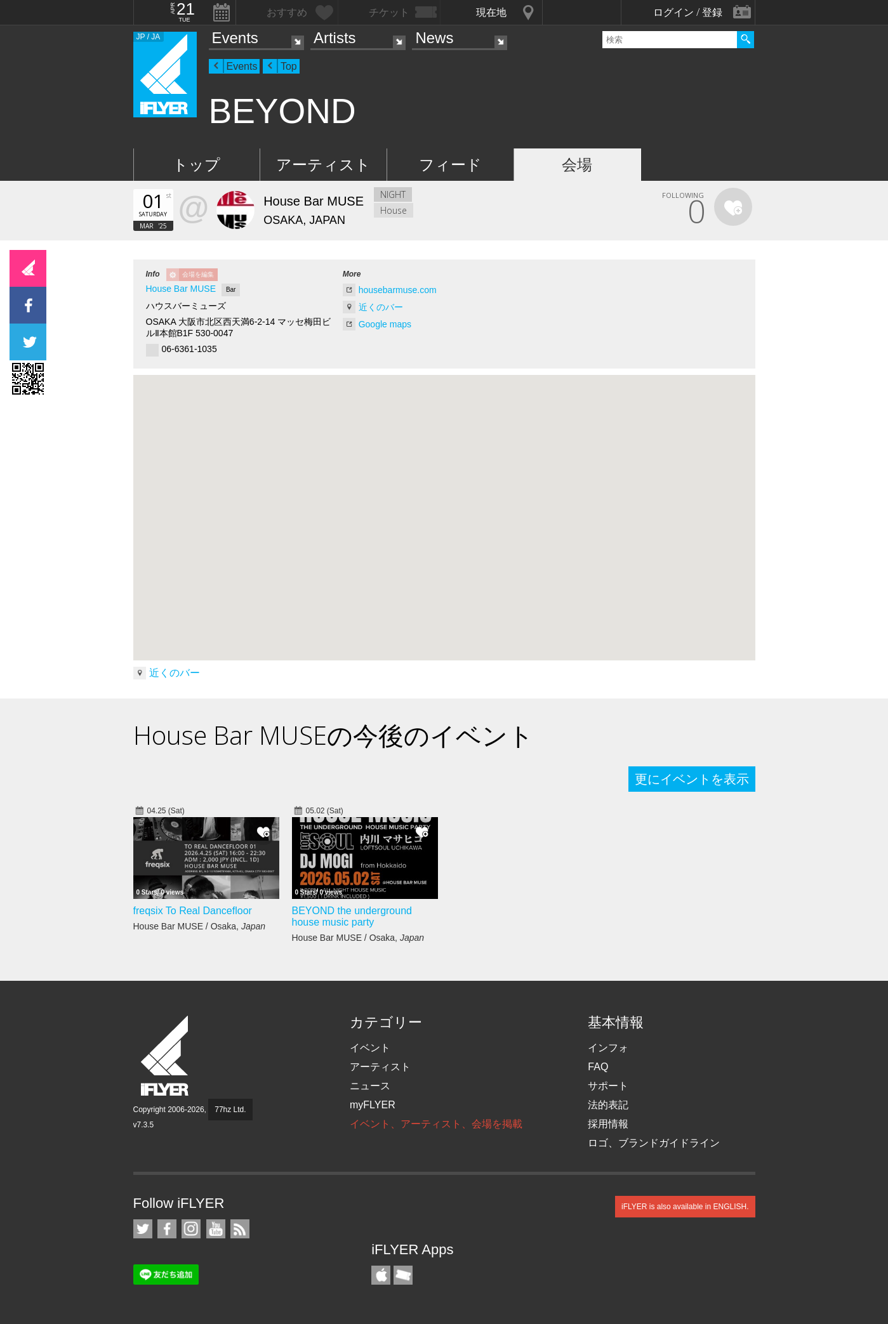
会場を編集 (198, 274)
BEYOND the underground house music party (352, 916)
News (434, 37)
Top (289, 66)
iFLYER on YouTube (215, 1228)
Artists (335, 37)
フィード (450, 164)
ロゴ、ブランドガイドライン (654, 1142)
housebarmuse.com (398, 290)
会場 (577, 164)
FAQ (598, 1066)
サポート (608, 1085)
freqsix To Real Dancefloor (192, 910)
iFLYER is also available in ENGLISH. (685, 1206)
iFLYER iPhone (380, 1275)
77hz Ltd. (230, 1109)
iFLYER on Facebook (166, 1228)
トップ (196, 164)
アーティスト (323, 164)
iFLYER (165, 1056)
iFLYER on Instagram (191, 1228)
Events (235, 37)
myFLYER (372, 1104)
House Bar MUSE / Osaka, (199, 926)
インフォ (608, 1047)
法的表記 (608, 1104)
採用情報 (608, 1123)
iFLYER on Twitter (142, 1228)
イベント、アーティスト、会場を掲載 (436, 1123)
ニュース (370, 1085)
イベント (370, 1047)
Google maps (385, 324)
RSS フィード (239, 1228)
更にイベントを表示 (692, 779)
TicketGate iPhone (403, 1275)
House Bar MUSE (181, 289)
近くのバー (381, 307)
